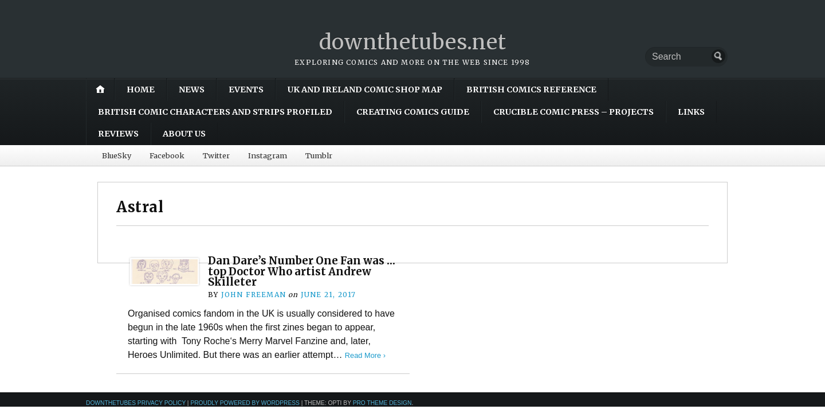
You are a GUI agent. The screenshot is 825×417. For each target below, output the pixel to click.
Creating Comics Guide (412, 112)
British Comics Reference (531, 89)
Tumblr (318, 155)
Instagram (267, 155)
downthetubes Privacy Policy (136, 403)
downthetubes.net (412, 42)
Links (691, 112)
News (192, 89)
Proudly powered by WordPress (245, 403)
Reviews (118, 133)
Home (141, 89)
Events (246, 89)
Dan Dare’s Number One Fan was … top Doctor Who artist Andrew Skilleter (301, 271)
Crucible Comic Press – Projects (573, 112)
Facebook (167, 155)
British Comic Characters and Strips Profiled (215, 112)
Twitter (216, 155)
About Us (184, 133)
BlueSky (116, 155)
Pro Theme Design (382, 403)
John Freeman (253, 294)
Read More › (365, 355)
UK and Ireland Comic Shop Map (365, 89)
